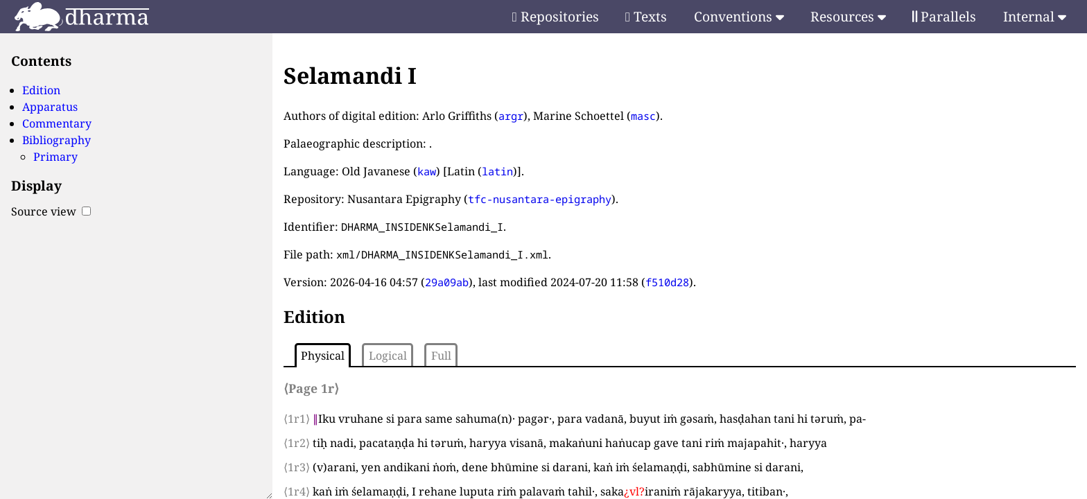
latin (497, 171)
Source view (51, 211)
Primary (55, 156)
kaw (426, 171)
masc (643, 116)
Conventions (739, 16)
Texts (646, 16)
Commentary (57, 123)
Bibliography (56, 140)
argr (510, 116)
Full (441, 355)
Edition (41, 90)
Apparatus (50, 106)
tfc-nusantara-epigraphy (539, 199)
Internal (1034, 16)
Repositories (555, 16)
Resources (848, 16)
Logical (388, 355)
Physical (323, 355)
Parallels (944, 16)
